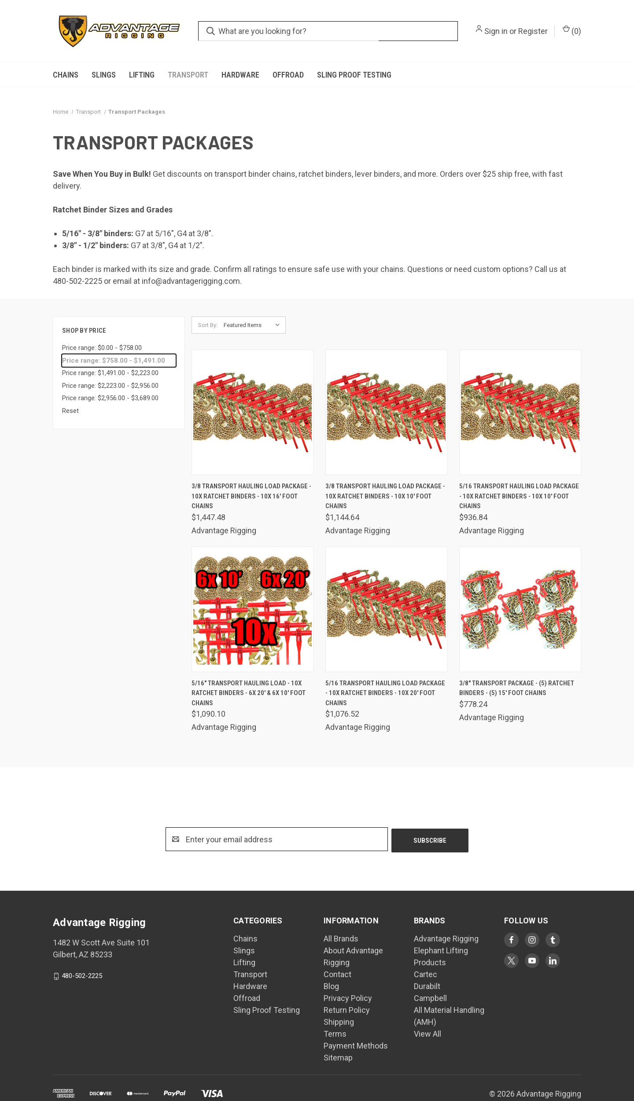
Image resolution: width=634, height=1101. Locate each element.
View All (427, 1033)
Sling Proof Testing (354, 74)
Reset (70, 411)
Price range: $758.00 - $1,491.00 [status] (113, 361)
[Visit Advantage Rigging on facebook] (511, 940)
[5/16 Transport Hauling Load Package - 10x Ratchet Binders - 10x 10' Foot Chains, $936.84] (520, 412)
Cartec (425, 974)
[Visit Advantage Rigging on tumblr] (553, 940)
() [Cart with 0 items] (572, 30)
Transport (188, 74)
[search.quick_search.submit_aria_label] (210, 31)
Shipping (339, 1022)
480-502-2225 (82, 976)
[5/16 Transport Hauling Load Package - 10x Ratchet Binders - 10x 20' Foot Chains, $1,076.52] (386, 609)
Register (533, 31)
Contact (337, 974)
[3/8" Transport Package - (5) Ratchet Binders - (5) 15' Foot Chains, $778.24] (520, 609)
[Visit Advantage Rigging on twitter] (511, 960)
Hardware (240, 74)
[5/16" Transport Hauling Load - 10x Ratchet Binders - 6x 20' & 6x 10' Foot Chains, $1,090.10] (252, 609)
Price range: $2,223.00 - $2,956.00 (110, 386)
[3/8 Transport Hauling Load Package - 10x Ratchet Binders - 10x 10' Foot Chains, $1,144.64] (386, 412)
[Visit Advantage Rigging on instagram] (532, 940)
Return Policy (347, 1010)
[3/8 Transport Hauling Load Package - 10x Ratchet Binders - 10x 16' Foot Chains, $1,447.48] (252, 412)
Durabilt (427, 986)
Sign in (496, 31)
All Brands (341, 938)
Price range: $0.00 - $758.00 (102, 348)
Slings (104, 74)
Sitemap (338, 1057)
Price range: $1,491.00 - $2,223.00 (110, 373)
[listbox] (253, 325)
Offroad (288, 74)
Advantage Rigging (446, 938)
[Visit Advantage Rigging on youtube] (532, 960)
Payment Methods (356, 1045)
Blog (331, 986)
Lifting (142, 74)
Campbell (430, 998)
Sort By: (207, 325)
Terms (335, 1033)
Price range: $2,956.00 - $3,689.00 (110, 398)
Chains (65, 74)
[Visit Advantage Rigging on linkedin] (553, 960)
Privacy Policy (348, 998)
